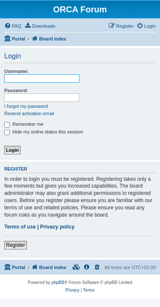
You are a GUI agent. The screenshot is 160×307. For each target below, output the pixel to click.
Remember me (24, 124)
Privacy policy (57, 227)
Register (15, 245)
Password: (16, 90)
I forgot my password (26, 106)
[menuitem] (12, 26)
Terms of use (20, 227)
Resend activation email (29, 113)
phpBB (58, 282)
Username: (16, 71)
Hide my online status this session (43, 131)
